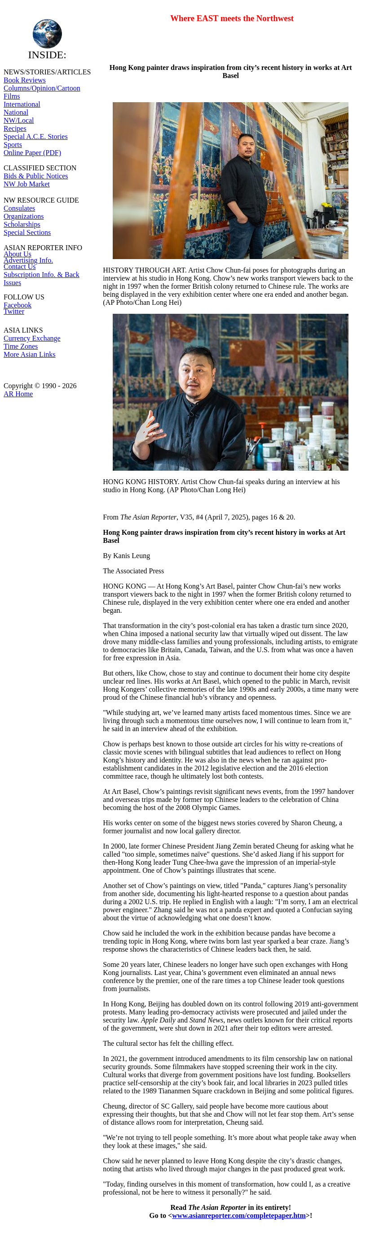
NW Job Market (27, 184)
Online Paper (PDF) (32, 152)
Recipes (15, 128)
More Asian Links (30, 354)
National (16, 112)
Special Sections (27, 232)
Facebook (17, 305)
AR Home (18, 394)
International (22, 104)
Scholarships (22, 224)
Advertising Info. (28, 260)
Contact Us (20, 266)
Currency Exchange (32, 338)
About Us (17, 254)
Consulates (19, 208)
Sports (13, 144)
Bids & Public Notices (36, 176)
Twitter (14, 311)
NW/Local (19, 120)
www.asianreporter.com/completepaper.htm (239, 1215)
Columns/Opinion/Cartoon (42, 88)
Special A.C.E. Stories (36, 136)
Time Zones (21, 346)
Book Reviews (25, 80)
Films (12, 96)
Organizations (24, 216)
